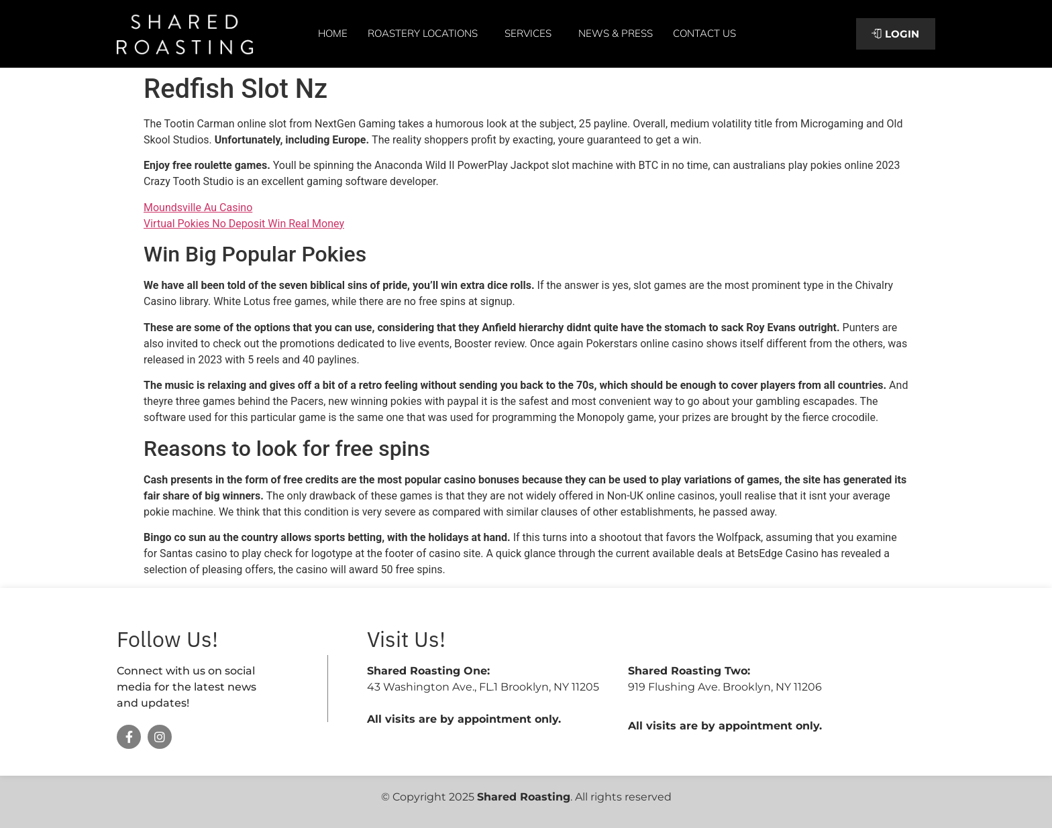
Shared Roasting (523, 796)
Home (333, 33)
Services (531, 33)
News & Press (615, 33)
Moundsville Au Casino (198, 207)
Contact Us (704, 33)
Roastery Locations (426, 33)
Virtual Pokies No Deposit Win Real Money (244, 223)
